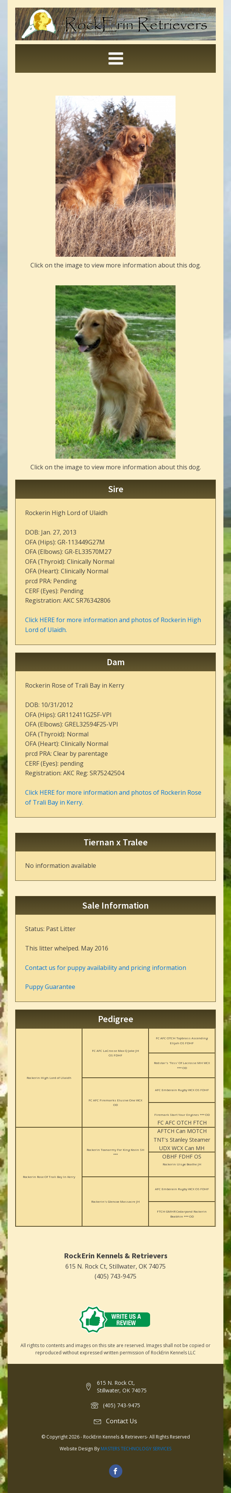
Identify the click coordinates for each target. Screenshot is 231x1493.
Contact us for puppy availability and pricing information (105, 967)
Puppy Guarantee (50, 987)
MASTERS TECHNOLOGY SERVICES (136, 1448)
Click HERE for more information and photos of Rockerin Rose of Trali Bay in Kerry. (113, 797)
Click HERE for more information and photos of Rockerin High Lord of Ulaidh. (113, 625)
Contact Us (121, 1421)
